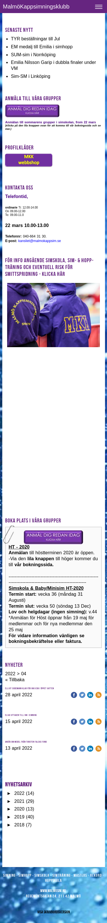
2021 (19, 801)
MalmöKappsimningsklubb (36, 6)
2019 (19, 816)
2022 (19, 793)
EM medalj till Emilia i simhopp (41, 46)
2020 (19, 809)
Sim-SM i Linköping (30, 76)
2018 (19, 824)
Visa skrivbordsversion (53, 912)
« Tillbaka (15, 679)
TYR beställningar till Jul (35, 38)
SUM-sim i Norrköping (33, 54)
